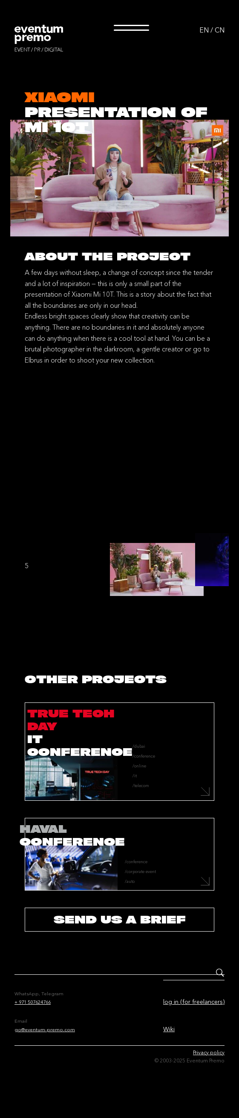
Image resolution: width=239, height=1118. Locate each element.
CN (220, 30)
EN (204, 30)
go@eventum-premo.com (44, 1029)
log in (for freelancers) (194, 1002)
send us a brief (120, 919)
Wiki (169, 1029)
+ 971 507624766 (32, 1002)
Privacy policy (209, 1052)
